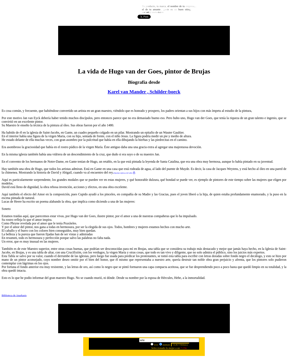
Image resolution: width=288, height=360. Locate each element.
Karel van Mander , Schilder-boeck (144, 91)
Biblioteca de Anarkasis (14, 295)
